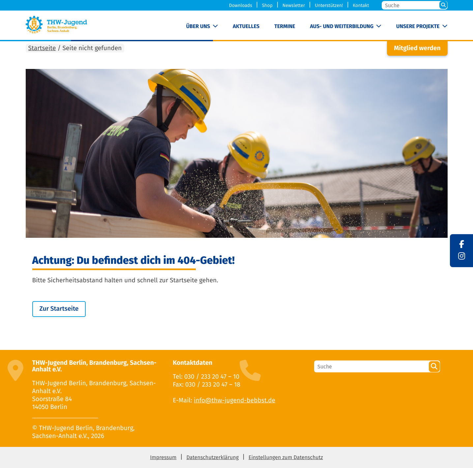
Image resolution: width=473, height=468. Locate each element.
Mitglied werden (417, 48)
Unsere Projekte (417, 26)
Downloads (240, 5)
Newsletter (293, 5)
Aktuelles (246, 26)
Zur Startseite (59, 309)
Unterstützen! (329, 5)
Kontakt (361, 5)
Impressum (163, 457)
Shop (267, 5)
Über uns (198, 26)
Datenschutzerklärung (212, 457)
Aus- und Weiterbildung (341, 26)
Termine (284, 26)
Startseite (42, 48)
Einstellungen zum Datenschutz (286, 457)
